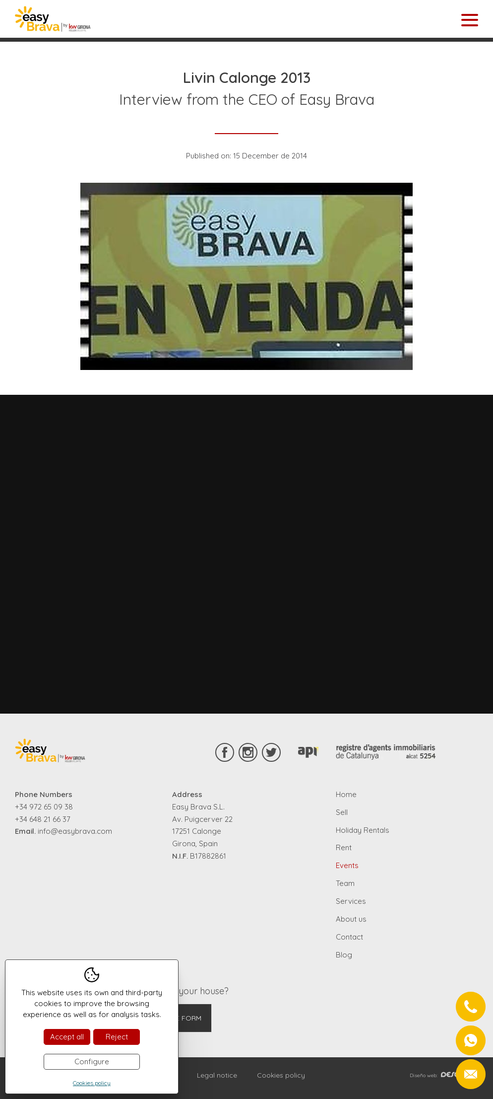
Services (351, 901)
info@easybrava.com (75, 831)
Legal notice (217, 1075)
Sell (342, 812)
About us (351, 919)
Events (347, 865)
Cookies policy (281, 1075)
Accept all (67, 1036)
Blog (344, 954)
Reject (117, 1036)
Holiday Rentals (362, 830)
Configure (91, 1061)
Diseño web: (444, 1075)
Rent (344, 847)
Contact (349, 937)
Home (346, 794)
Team (345, 883)
